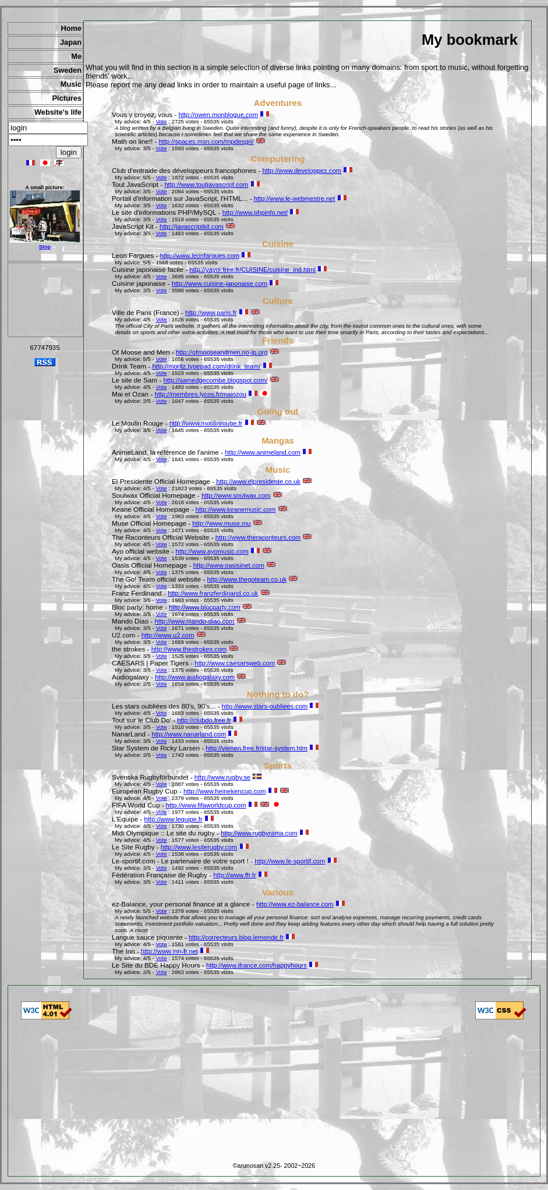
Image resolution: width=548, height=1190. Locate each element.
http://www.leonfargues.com (199, 255)
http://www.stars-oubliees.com (265, 706)
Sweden (68, 70)
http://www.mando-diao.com (195, 621)
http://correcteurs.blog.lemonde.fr (236, 937)
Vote (161, 121)
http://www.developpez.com (302, 170)
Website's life (58, 112)
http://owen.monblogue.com (217, 114)
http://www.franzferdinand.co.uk (213, 593)
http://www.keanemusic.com (236, 509)
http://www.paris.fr (210, 312)
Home (71, 28)
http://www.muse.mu (221, 523)
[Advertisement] (45, 300)
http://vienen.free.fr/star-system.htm (256, 748)
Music (71, 84)
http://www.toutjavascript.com (206, 184)
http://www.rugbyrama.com (259, 833)
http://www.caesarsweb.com (235, 663)
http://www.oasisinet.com (228, 565)
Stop (45, 247)
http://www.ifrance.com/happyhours (256, 965)
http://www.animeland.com (262, 452)
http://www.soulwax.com (236, 495)
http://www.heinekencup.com (224, 791)
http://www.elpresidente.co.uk (258, 481)
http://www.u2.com (168, 635)
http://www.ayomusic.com (212, 551)
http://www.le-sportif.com (289, 861)
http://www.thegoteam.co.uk (246, 579)
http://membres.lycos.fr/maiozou (200, 394)
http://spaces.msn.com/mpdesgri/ (206, 141)
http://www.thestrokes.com (189, 649)
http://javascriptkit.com (192, 226)
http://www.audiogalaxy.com (195, 677)
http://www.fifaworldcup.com (206, 805)
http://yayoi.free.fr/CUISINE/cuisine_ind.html (252, 269)
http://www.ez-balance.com (295, 904)
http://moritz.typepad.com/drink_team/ (206, 366)
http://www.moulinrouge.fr (205, 423)
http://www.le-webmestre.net (294, 198)
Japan (71, 42)
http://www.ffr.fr (234, 875)
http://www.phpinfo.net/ (255, 212)
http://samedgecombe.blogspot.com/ (215, 380)
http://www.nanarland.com (188, 734)
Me (76, 56)
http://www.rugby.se (222, 777)
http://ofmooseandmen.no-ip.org (221, 352)
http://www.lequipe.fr (173, 819)
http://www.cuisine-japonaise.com (219, 283)
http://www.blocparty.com (205, 607)
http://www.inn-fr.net (169, 951)
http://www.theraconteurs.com (257, 537)
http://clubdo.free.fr (204, 720)
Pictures (67, 98)
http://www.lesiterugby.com (199, 847)
